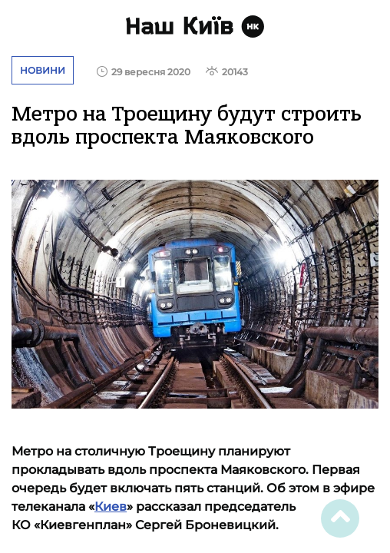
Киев (110, 506)
